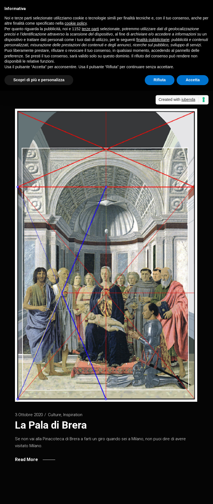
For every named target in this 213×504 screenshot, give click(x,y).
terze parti (90, 29)
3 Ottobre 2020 (29, 414)
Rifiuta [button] (160, 80)
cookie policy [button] (76, 23)
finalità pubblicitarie (152, 39)
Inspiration (72, 414)
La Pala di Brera (51, 425)
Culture (54, 414)
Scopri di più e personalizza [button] (38, 80)
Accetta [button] (193, 80)
